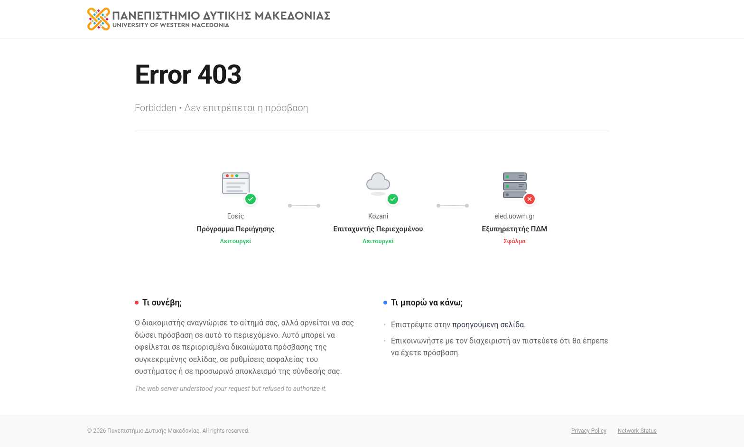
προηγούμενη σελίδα (488, 324)
